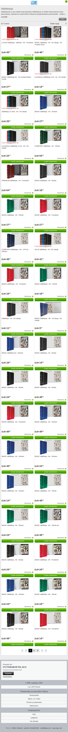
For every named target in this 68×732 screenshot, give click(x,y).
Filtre (62, 19)
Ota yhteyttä (34, 721)
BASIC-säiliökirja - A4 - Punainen (47, 629)
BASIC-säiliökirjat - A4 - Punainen (14, 284)
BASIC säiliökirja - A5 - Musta (12, 560)
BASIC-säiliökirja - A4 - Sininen (46, 111)
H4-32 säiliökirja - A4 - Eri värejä (46, 249)
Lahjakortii (34, 718)
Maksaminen (34, 706)
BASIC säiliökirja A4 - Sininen (12, 353)
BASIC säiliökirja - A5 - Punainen (47, 560)
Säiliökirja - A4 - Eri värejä (11, 318)
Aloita (22, 650)
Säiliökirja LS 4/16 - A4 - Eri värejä (14, 111)
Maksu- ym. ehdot (34, 699)
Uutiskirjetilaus (7, 676)
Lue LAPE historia (34, 687)
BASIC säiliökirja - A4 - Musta (45, 353)
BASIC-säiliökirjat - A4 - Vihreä (46, 284)
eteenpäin (42, 650)
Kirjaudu (8, 673)
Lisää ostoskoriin (17, 58)
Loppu (46, 650)
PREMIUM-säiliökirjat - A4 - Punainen (15, 180)
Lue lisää (4, 17)
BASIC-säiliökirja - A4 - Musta (45, 180)
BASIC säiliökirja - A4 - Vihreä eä (47, 525)
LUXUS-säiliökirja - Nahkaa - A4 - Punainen (17, 42)
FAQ (33, 714)
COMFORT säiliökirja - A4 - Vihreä (47, 146)
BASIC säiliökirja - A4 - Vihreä (12, 215)
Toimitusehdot (34, 695)
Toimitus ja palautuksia (34, 702)
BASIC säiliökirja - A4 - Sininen (46, 422)
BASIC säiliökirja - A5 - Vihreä (45, 594)
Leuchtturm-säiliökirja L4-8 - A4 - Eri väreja (50, 77)
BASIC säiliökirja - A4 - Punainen (47, 215)
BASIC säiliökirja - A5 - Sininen (13, 594)
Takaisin (26, 650)
